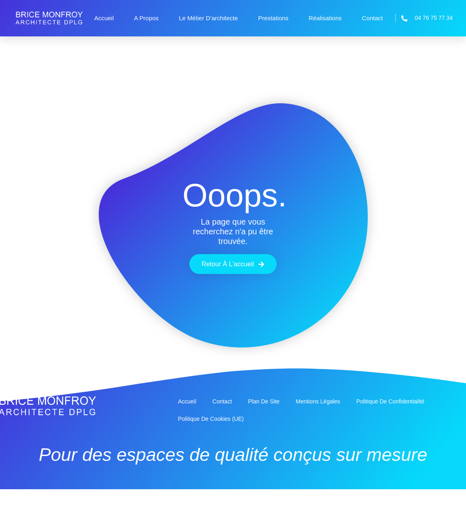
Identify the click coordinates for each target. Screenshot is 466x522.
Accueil (104, 18)
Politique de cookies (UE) (211, 419)
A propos (146, 18)
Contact (372, 18)
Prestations (273, 18)
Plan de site (264, 401)
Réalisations (325, 18)
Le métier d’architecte (208, 18)
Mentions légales (318, 401)
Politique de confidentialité (390, 401)
